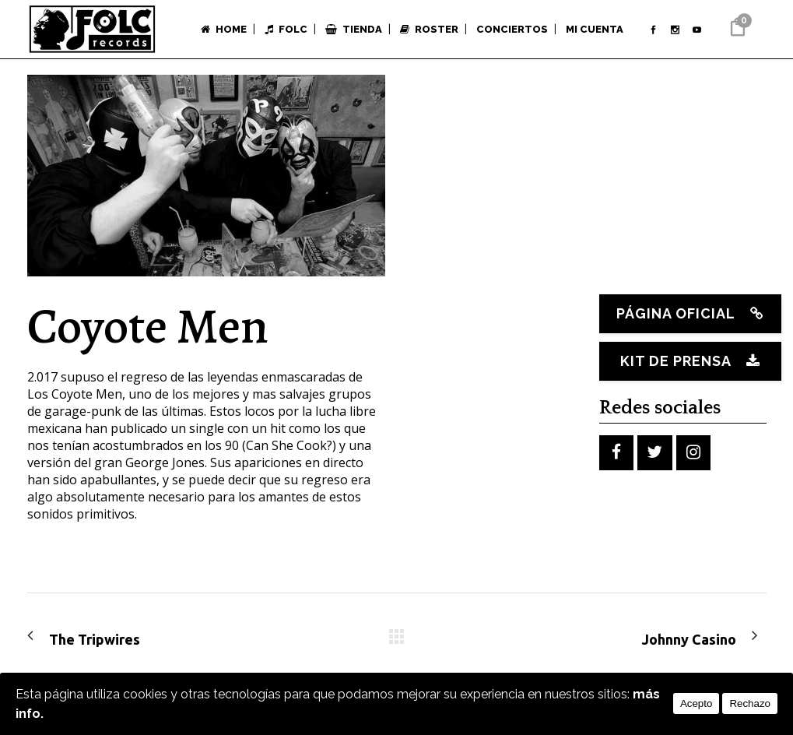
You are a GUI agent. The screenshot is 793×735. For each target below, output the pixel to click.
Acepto (696, 703)
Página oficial (686, 313)
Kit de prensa (686, 361)
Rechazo (749, 703)
